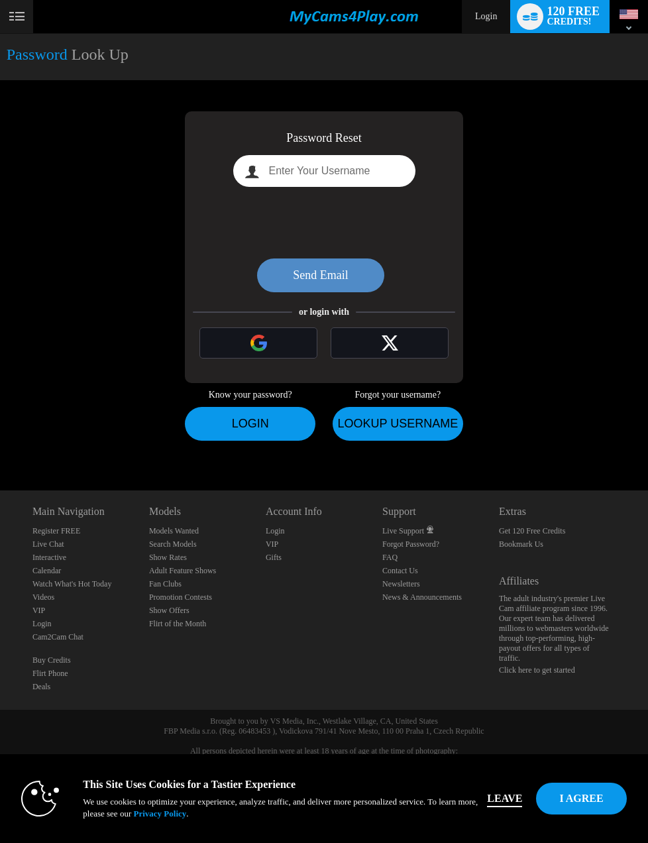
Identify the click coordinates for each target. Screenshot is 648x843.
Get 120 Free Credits (532, 530)
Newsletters (401, 584)
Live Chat (48, 544)
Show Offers (169, 610)
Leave (504, 798)
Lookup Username (397, 423)
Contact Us (400, 570)
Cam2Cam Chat (57, 637)
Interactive (49, 557)
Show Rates (168, 557)
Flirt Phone (50, 673)
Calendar (46, 570)
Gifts (274, 557)
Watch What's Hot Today (72, 584)
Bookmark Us (521, 544)
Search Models (173, 544)
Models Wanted (174, 530)
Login (486, 16)
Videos (43, 597)
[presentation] (324, 223)
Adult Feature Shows (182, 570)
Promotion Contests (180, 597)
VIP (38, 610)
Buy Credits (51, 660)
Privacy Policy (159, 813)
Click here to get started (537, 670)
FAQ (390, 557)
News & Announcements (422, 597)
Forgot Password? (410, 544)
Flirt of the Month (177, 623)
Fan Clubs (165, 584)
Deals (41, 686)
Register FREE (56, 530)
